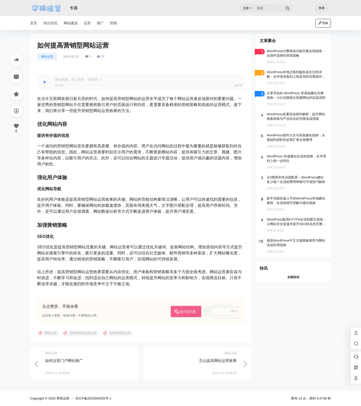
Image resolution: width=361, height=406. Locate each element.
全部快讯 (293, 277)
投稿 (323, 23)
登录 (322, 8)
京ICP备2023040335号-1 (93, 398)
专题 (74, 8)
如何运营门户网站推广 (64, 360)
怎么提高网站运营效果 (218, 360)
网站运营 (47, 56)
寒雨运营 (62, 398)
